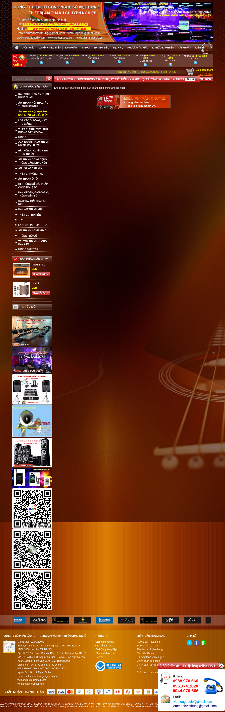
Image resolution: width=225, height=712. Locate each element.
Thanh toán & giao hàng (150, 649)
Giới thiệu (28, 47)
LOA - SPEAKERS (64, 704)
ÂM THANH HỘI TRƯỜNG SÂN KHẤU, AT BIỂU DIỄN (33, 113)
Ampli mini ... (39, 264)
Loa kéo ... (37, 283)
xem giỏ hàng (205, 74)
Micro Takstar (28, 249)
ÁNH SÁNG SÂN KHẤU (31, 168)
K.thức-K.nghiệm (163, 47)
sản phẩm (71, 47)
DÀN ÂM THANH (111, 704)
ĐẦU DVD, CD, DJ (24, 704)
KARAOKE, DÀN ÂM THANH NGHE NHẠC (34, 96)
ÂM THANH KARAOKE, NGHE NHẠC (148, 707)
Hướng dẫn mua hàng (148, 641)
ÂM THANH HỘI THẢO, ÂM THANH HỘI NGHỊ (33, 104)
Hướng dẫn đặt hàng (148, 645)
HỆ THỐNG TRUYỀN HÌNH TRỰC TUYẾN (33, 152)
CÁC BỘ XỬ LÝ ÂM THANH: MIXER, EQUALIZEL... (34, 144)
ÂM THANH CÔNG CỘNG (53, 707)
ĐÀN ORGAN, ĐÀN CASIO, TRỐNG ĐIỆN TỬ (33, 194)
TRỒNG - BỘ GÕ (27, 236)
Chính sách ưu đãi (105, 653)
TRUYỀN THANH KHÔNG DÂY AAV (32, 243)
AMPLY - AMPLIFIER (45, 704)
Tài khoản (184, 47)
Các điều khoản (145, 653)
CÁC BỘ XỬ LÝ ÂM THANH (88, 704)
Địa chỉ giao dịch (104, 645)
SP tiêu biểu (101, 47)
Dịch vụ (118, 47)
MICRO (22, 137)
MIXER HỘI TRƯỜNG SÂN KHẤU (152, 79)
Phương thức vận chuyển (150, 657)
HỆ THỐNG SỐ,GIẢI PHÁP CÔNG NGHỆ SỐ (33, 186)
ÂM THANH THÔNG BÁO (78, 707)
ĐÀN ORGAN (127, 704)
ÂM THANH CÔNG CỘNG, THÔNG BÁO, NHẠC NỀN (33, 161)
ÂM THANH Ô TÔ (28, 178)
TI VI (20, 219)
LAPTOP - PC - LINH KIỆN (32, 225)
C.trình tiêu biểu (50, 47)
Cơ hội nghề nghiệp (106, 649)
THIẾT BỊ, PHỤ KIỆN (29, 214)
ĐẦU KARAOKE (7, 704)
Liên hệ (200, 47)
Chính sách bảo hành (148, 661)
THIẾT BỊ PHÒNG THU (30, 173)
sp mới (85, 47)
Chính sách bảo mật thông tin (152, 672)
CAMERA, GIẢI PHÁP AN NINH (32, 203)
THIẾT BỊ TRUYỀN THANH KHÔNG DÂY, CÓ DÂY (33, 131)
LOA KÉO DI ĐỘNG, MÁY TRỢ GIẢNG (32, 122)
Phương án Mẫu (137, 47)
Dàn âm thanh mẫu (30, 209)
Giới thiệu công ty (104, 641)
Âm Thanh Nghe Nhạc (32, 230)
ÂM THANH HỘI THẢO (29, 707)
